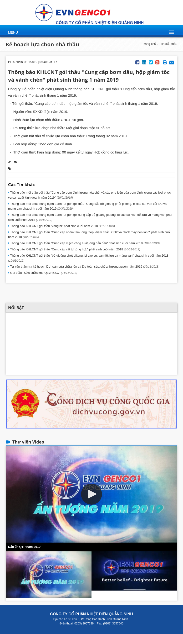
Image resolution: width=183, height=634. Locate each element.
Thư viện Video (28, 442)
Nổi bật (16, 307)
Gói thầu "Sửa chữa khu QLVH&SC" (43, 273)
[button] (91, 494)
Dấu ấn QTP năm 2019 (24, 547)
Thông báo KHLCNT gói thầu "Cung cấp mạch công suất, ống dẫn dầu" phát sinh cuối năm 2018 (84, 243)
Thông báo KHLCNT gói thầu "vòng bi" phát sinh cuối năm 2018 (62, 226)
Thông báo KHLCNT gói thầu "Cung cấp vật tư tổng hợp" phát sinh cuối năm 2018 (74, 249)
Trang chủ (149, 44)
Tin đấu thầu (168, 44)
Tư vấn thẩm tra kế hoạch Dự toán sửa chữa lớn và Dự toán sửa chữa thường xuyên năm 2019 (84, 266)
